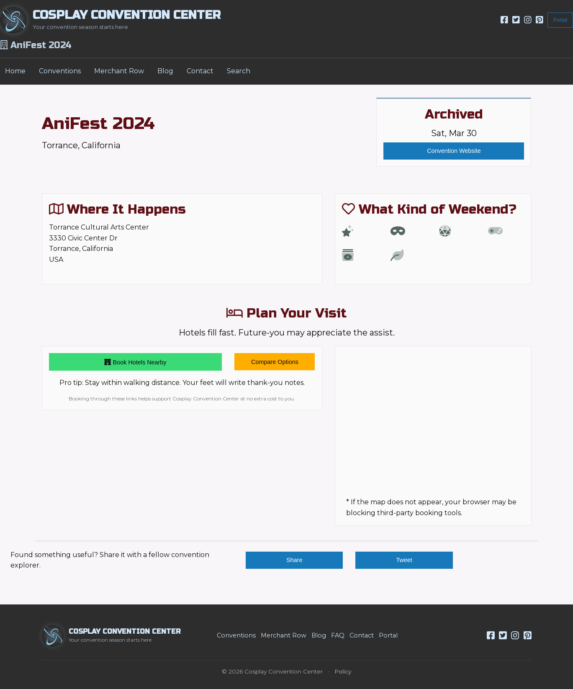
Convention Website (454, 150)
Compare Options (274, 362)
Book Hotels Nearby (135, 362)
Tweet (404, 560)
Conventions (60, 71)
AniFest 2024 (98, 124)
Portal (560, 20)
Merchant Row (119, 71)
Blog (165, 71)
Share (294, 560)
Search (238, 71)
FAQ (337, 635)
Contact (200, 71)
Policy (342, 671)
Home (15, 71)
